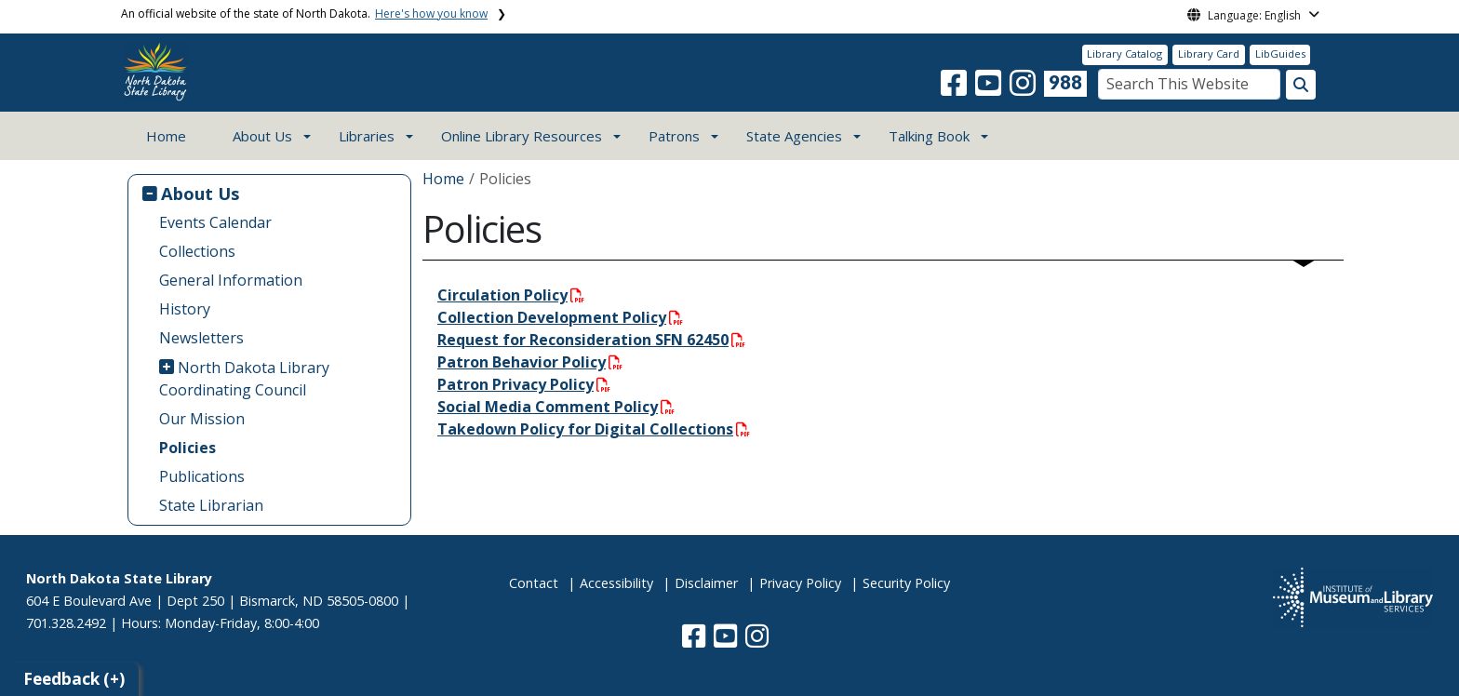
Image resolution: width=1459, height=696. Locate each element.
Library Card (1208, 53)
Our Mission (202, 418)
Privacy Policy (800, 583)
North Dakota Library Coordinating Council (244, 378)
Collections (197, 251)
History (184, 309)
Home (166, 136)
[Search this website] (1301, 85)
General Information (230, 280)
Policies (187, 447)
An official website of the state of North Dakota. (304, 13)
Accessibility (616, 583)
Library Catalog (1124, 53)
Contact (533, 583)
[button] (955, 88)
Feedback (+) (74, 678)
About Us (200, 193)
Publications (202, 476)
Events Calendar (215, 222)
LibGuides (1280, 53)
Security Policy (906, 583)
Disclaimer (706, 583)
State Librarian (211, 505)
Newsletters (201, 338)
